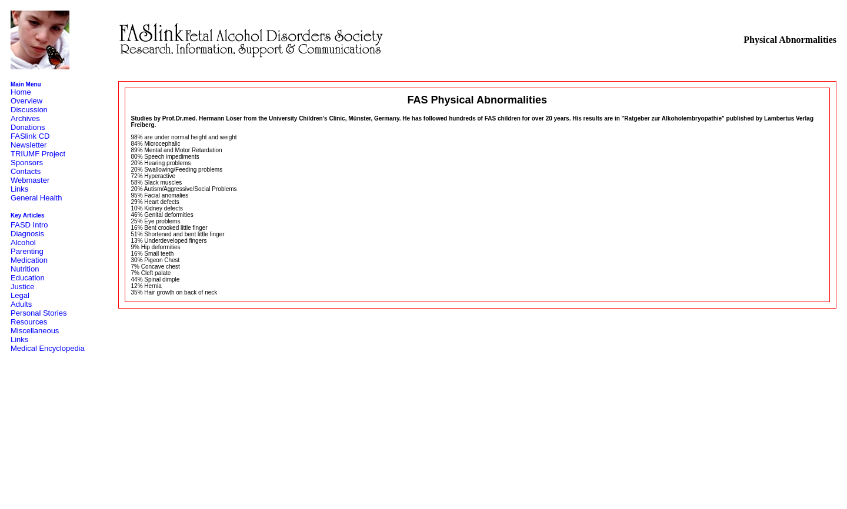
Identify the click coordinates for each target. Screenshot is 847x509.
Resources (29, 321)
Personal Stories (38, 313)
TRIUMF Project (38, 153)
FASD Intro (29, 224)
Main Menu (26, 84)
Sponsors (27, 162)
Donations (28, 127)
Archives (25, 118)
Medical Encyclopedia (48, 348)
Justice (22, 286)
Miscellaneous (35, 330)
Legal (20, 295)
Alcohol (23, 242)
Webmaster (30, 180)
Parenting (27, 251)
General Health (36, 197)
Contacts (26, 171)
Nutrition (25, 268)
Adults (21, 304)
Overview (26, 100)
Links (19, 189)
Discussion (29, 109)
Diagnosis (27, 233)
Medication (29, 260)
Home (21, 92)
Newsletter (28, 144)
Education (28, 277)
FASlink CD (30, 136)
